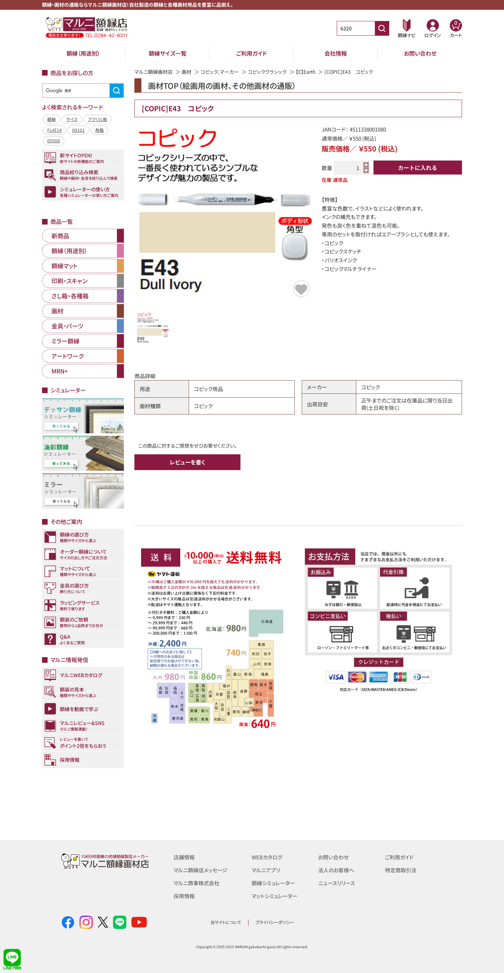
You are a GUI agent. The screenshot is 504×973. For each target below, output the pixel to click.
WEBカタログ (267, 857)
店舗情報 (184, 857)
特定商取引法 (400, 869)
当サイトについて (225, 922)
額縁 (51, 119)
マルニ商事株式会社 (196, 882)
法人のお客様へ (336, 869)
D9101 (78, 130)
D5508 (53, 140)
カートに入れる (417, 167)
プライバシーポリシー (274, 922)
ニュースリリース (336, 882)
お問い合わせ (420, 53)
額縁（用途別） (83, 53)
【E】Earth (306, 71)
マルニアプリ (266, 869)
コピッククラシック (267, 71)
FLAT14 (54, 130)
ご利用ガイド (251, 53)
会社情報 (335, 53)
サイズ (71, 119)
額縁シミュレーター (273, 882)
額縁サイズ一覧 (168, 53)
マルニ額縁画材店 (153, 71)
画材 (186, 71)
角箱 (99, 130)
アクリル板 (97, 119)
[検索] (82, 91)
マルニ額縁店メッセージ (200, 869)
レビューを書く (187, 462)
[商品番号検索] (382, 28)
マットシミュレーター (275, 895)
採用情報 (184, 895)
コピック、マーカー (220, 71)
